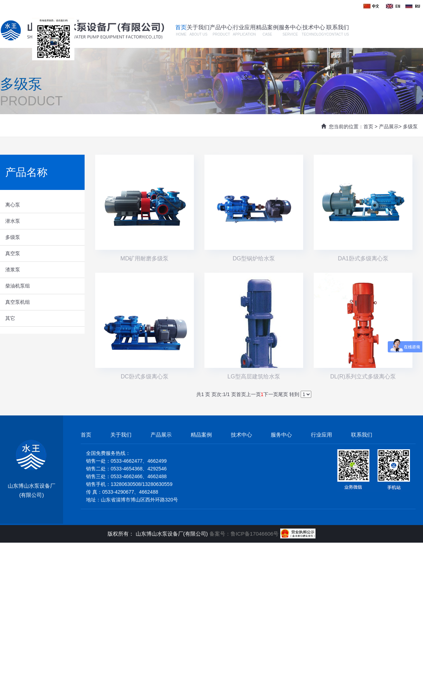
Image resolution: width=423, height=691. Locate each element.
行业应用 (244, 27)
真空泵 (12, 253)
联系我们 (337, 27)
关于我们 (198, 27)
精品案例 (267, 27)
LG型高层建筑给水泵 (253, 377)
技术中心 (313, 27)
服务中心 (290, 27)
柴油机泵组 (17, 286)
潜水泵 (12, 221)
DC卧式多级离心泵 (144, 377)
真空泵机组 (17, 302)
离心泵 (12, 205)
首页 (180, 27)
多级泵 (410, 126)
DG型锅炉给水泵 (254, 258)
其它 (10, 318)
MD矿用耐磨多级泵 (145, 258)
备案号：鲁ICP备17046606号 (244, 534)
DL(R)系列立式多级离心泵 (363, 377)
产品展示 (389, 126)
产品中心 (221, 27)
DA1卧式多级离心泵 (363, 258)
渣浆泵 (12, 269)
